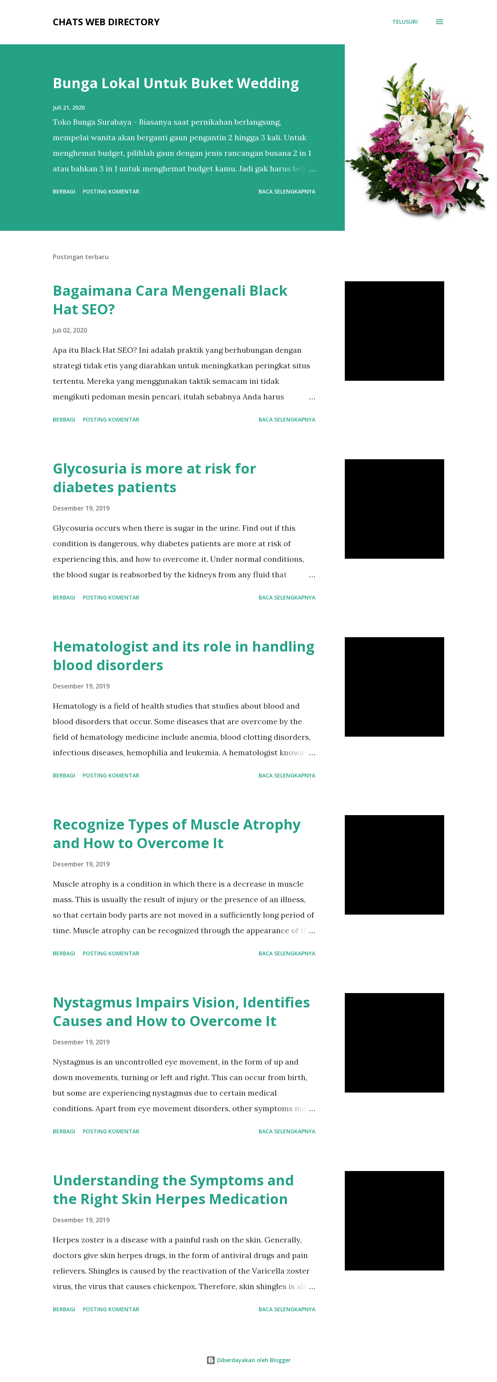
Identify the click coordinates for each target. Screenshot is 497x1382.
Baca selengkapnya (287, 191)
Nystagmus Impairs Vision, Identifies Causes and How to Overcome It (181, 1011)
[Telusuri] (405, 21)
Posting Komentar (111, 191)
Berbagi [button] (64, 191)
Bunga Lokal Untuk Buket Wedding (176, 82)
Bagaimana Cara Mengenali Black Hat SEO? (170, 300)
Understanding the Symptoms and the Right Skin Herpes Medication (173, 1189)
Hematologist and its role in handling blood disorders (184, 655)
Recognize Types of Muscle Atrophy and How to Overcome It (177, 833)
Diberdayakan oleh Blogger (248, 1360)
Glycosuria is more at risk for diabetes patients (154, 478)
